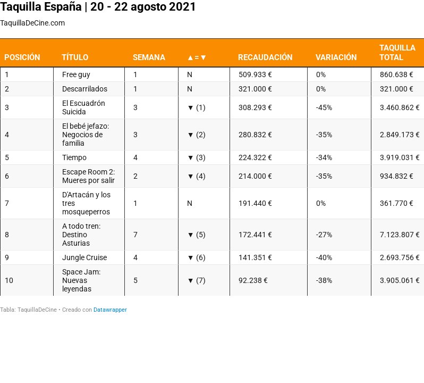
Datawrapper (110, 309)
